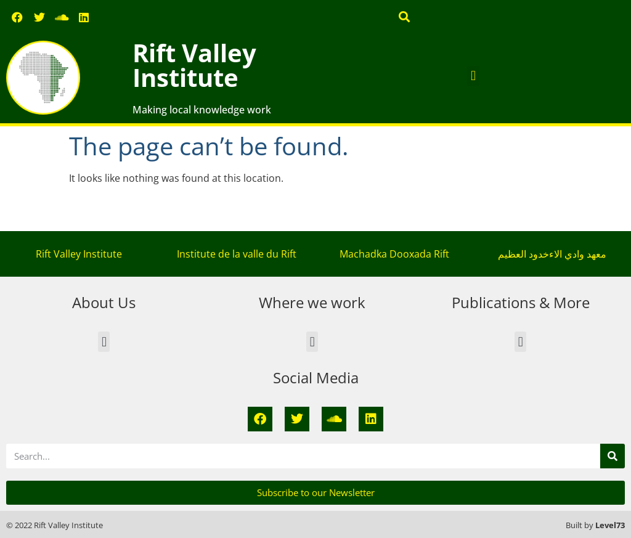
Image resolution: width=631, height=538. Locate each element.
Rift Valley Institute (194, 65)
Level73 (610, 525)
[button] (404, 16)
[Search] (612, 456)
